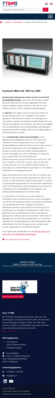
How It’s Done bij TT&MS (12, 297)
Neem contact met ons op (27, 264)
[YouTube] (11, 381)
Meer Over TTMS (9, 331)
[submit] (45, 10)
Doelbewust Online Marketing (20, 394)
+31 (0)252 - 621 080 (12, 372)
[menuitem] (46, 3)
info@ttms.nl (11, 376)
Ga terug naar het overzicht (15, 239)
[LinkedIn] (5, 381)
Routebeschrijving (11, 348)
